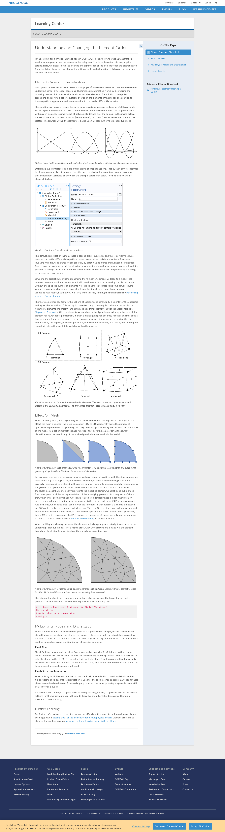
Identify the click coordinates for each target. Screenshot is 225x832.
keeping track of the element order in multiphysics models (82, 717)
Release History (21, 794)
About (186, 774)
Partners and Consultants (161, 789)
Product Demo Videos (58, 779)
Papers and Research (57, 789)
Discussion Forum (90, 784)
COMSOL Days (122, 779)
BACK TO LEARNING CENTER (48, 33)
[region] (112, 826)
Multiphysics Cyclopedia (93, 799)
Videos (150, 9)
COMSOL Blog (88, 794)
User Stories (53, 784)
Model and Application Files (61, 774)
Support (169, 3)
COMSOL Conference (125, 789)
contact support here (76, 733)
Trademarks (92, 813)
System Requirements (24, 789)
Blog (182, 9)
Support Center (156, 774)
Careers (186, 779)
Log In (208, 3)
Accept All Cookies (201, 826)
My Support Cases (157, 779)
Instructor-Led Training (92, 779)
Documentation (156, 794)
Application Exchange (92, 789)
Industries (130, 9)
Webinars (119, 774)
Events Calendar (123, 784)
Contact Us (188, 789)
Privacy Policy (76, 813)
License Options (22, 784)
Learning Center (204, 9)
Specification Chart (23, 779)
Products (109, 9)
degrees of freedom (46, 312)
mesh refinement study (82, 518)
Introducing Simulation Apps (61, 799)
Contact (182, 3)
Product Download (158, 799)
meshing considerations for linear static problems (91, 721)
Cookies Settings (141, 826)
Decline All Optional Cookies (170, 826)
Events (167, 9)
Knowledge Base (157, 784)
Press (185, 784)
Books (50, 794)
